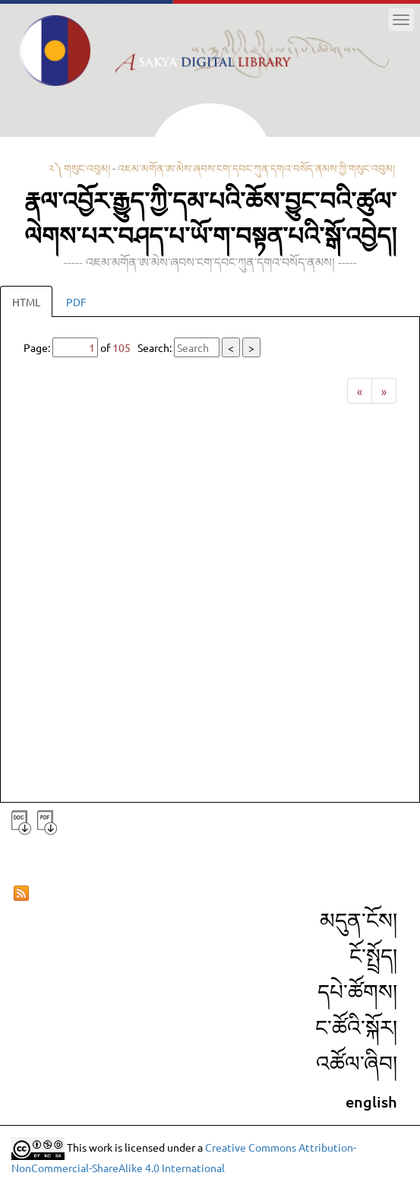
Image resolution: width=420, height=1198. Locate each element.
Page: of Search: (142, 347)
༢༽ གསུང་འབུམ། (79, 168)
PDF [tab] (76, 302)
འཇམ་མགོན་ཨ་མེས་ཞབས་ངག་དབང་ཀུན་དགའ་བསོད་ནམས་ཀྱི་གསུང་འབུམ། (256, 168)
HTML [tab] (26, 302)
